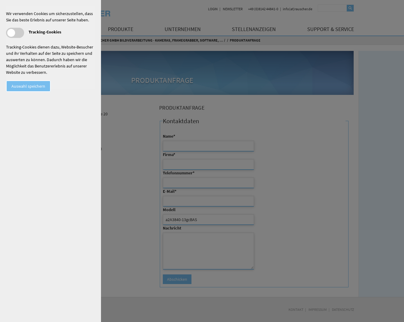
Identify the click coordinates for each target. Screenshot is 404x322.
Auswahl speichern (28, 86)
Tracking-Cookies (45, 32)
